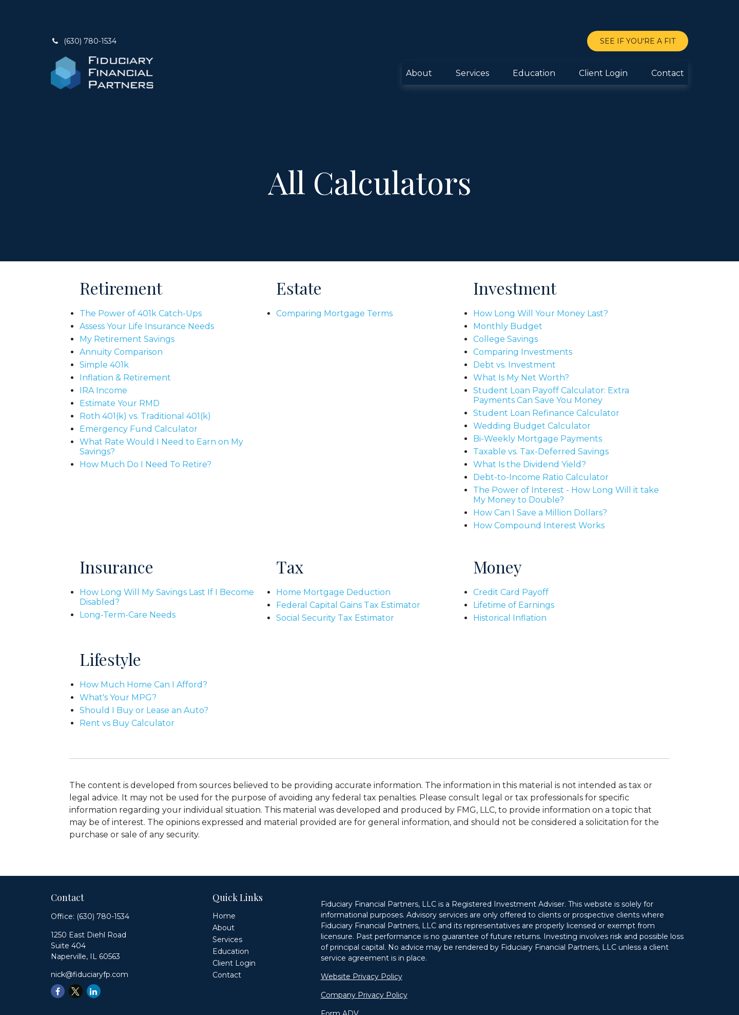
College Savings (505, 308)
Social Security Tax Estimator (335, 587)
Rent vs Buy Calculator (127, 692)
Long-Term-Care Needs (128, 584)
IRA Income (103, 360)
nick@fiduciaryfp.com (89, 943)
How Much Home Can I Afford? (143, 654)
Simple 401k (104, 334)
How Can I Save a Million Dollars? (540, 482)
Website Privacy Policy (361, 945)
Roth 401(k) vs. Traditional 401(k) (145, 385)
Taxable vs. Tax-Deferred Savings (541, 421)
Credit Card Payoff (511, 561)
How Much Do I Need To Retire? (145, 433)
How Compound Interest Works (539, 495)
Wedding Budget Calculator (532, 395)
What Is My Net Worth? (521, 347)
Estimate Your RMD (120, 372)
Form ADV (340, 982)
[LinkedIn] (94, 960)
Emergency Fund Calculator (139, 398)
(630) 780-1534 (83, 10)
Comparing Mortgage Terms (334, 283)
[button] (419, 42)
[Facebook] (58, 960)
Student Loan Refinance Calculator (546, 382)
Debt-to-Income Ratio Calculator (541, 446)
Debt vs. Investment (514, 334)
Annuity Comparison (121, 321)
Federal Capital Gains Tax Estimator (348, 574)
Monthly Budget (507, 295)
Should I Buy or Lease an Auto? (144, 679)
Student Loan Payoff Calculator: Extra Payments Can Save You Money (551, 364)
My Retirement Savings (127, 308)
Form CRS (339, 1001)
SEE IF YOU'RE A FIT (637, 10)
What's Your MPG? (118, 667)
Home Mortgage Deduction (333, 561)
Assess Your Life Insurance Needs (147, 295)
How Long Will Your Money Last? (540, 283)
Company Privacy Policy (364, 964)
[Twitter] (76, 960)
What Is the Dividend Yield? (529, 433)
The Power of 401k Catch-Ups (141, 283)
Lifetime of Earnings (513, 574)
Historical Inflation (510, 587)
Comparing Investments (522, 321)
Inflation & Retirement (125, 347)
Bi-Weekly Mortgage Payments (537, 408)
